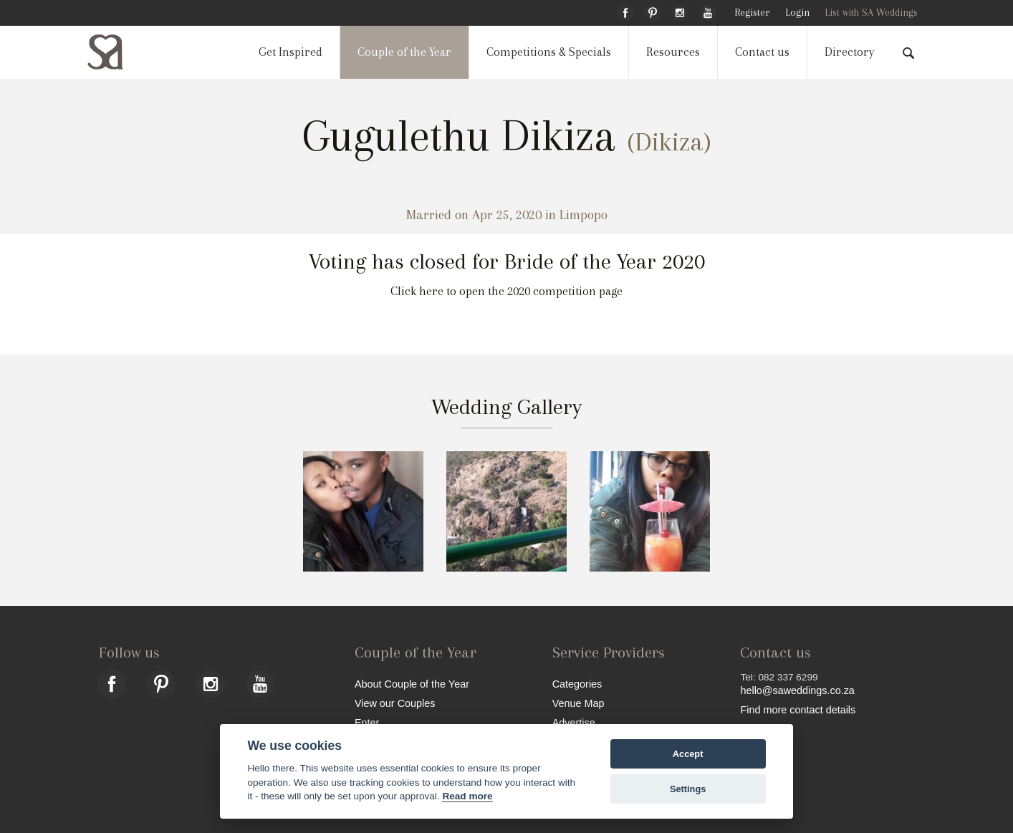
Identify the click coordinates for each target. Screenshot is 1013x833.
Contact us (762, 52)
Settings (688, 789)
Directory (849, 52)
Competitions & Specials (548, 52)
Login (797, 12)
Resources (673, 52)
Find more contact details (797, 709)
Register (751, 12)
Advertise (573, 722)
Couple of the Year (404, 52)
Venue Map (578, 703)
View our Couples (395, 703)
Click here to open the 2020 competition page (506, 291)
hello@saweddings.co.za (797, 690)
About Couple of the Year (412, 683)
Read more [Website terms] (467, 796)
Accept (688, 753)
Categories (577, 683)
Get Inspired (290, 52)
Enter (367, 722)
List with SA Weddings (871, 12)
